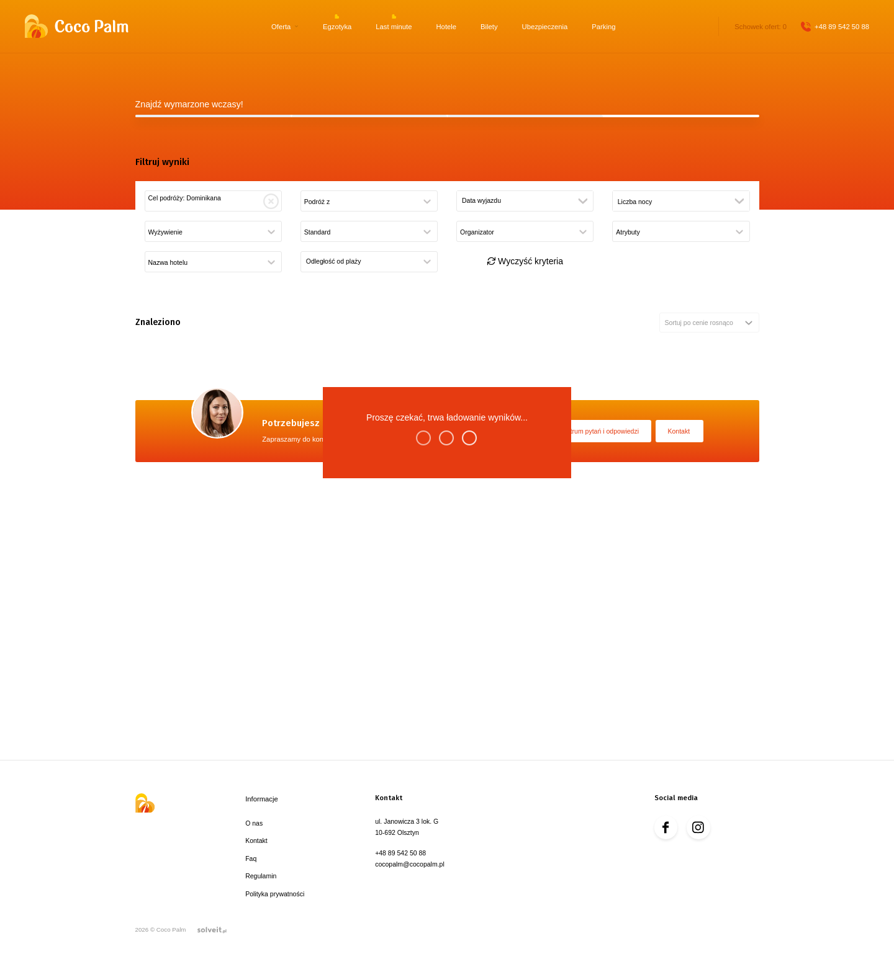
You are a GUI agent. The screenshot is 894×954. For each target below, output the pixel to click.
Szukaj (447, 348)
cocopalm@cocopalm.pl (410, 864)
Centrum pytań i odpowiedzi (598, 687)
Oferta (281, 26)
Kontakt (679, 687)
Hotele (446, 26)
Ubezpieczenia (545, 26)
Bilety (489, 26)
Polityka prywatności (274, 894)
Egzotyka (337, 26)
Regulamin (260, 876)
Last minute (394, 26)
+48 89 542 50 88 (842, 26)
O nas (254, 823)
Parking (603, 26)
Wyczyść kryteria (525, 512)
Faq (250, 858)
